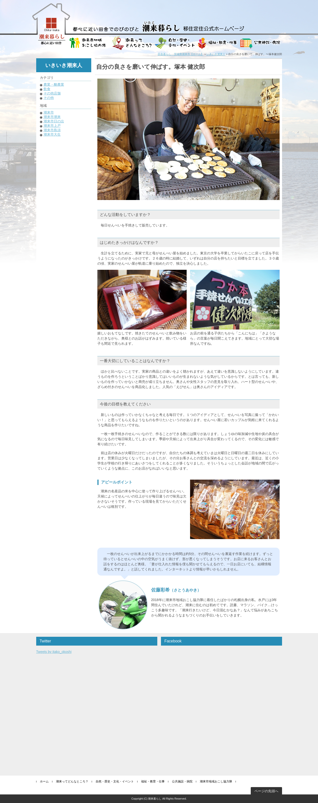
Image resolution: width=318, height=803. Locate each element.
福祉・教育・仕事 (153, 781)
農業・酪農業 (54, 84)
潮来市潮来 (52, 117)
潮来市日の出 (54, 121)
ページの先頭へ (266, 791)
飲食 (47, 89)
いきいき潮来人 (215, 54)
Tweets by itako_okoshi (54, 652)
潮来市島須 (52, 130)
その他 (49, 98)
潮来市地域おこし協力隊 (216, 781)
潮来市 (49, 112)
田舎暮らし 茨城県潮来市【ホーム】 (181, 54)
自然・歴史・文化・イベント (115, 781)
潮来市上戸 (52, 126)
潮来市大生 (52, 134)
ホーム (44, 781)
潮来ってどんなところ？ (72, 781)
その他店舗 (52, 93)
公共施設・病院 (182, 781)
